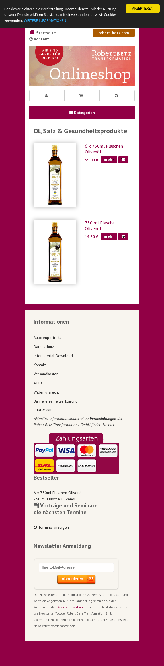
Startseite (42, 32)
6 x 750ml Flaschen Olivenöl (58, 492)
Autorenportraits (47, 337)
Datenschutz (44, 346)
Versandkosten (46, 373)
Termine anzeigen (51, 527)
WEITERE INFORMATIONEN (45, 20)
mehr (109, 159)
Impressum (43, 409)
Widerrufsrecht (46, 392)
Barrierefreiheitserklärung (56, 401)
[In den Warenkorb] (123, 159)
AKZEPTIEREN (142, 8)
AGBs (38, 383)
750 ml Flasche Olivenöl (100, 225)
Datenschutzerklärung (72, 607)
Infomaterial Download (53, 355)
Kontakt (39, 38)
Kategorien (82, 112)
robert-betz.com (114, 32)
